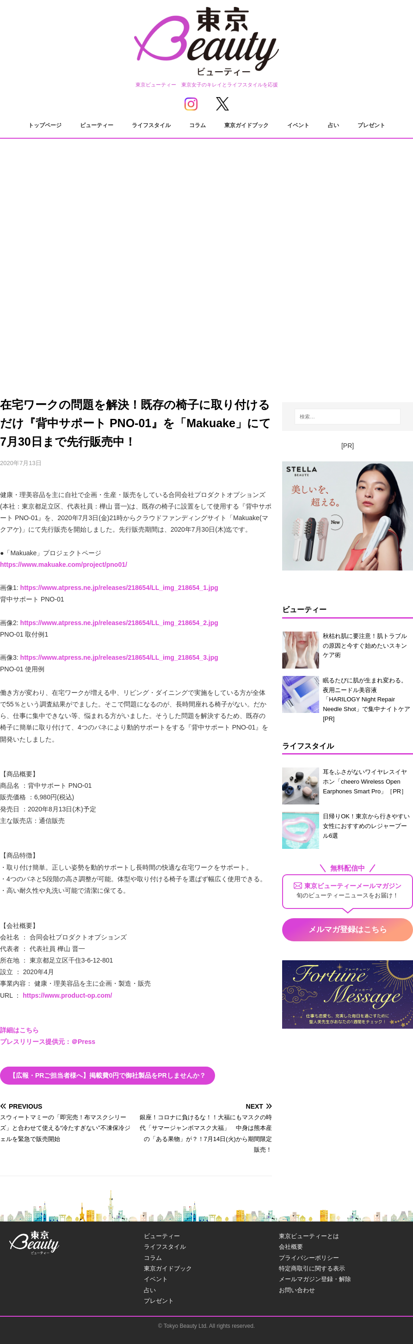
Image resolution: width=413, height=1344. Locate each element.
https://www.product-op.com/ (67, 995)
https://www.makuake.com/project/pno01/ (63, 564)
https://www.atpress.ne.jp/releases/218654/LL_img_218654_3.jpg (119, 657)
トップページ (45, 125)
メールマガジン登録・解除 (315, 1279)
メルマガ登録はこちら (347, 929)
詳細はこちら (19, 1030)
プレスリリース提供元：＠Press (47, 1041)
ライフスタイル (151, 125)
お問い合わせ (297, 1290)
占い (333, 125)
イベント (298, 125)
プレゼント (371, 125)
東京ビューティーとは (309, 1236)
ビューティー (96, 125)
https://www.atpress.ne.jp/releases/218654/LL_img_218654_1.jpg (119, 587)
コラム (197, 125)
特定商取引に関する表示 (312, 1268)
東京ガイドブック (246, 125)
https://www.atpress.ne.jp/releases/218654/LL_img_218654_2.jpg (119, 622)
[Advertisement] (206, 300)
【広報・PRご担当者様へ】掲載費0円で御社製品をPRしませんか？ (107, 1075)
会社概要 (291, 1246)
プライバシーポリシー (309, 1257)
